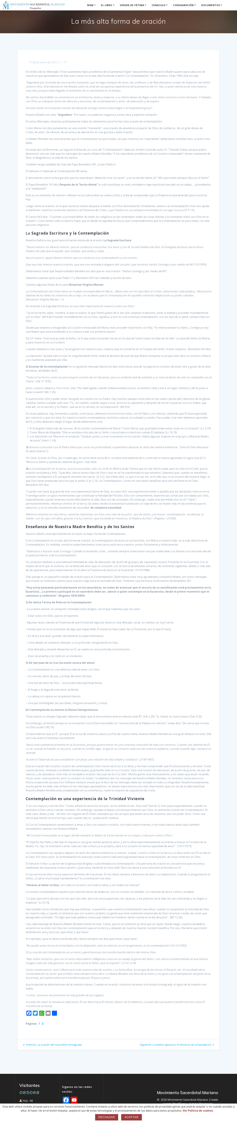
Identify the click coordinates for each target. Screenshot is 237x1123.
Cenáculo (159, 5)
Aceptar (132, 1117)
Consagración (183, 5)
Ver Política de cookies (198, 1110)
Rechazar (106, 1117)
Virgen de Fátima (132, 5)
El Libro (106, 5)
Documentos (210, 5)
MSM (90, 5)
